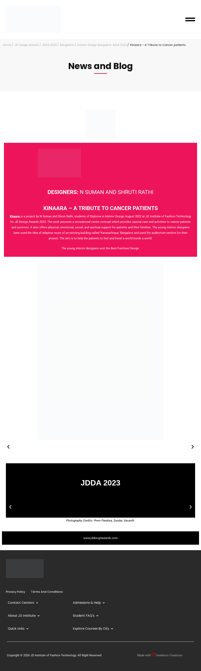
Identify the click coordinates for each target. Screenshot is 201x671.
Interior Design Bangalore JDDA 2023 (102, 45)
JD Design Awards (27, 45)
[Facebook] (5, 583)
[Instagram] (9, 583)
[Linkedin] (12, 583)
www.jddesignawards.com (100, 538)
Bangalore (67, 45)
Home (7, 45)
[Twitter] (18, 583)
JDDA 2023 (49, 45)
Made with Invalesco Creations (159, 655)
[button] (8, 446)
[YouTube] (15, 583)
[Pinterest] (21, 583)
